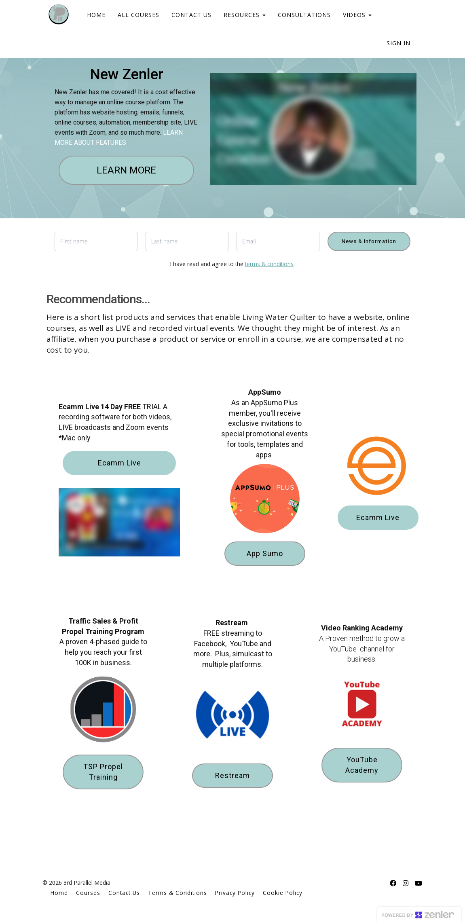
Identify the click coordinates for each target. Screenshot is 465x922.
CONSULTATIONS (298, 15)
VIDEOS (351, 15)
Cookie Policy (282, 893)
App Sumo (265, 553)
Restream (232, 775)
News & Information (369, 241)
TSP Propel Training (103, 771)
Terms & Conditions (177, 893)
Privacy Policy (235, 893)
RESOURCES (239, 15)
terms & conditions (269, 264)
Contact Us (124, 893)
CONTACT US (185, 15)
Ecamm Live (119, 463)
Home (59, 893)
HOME (90, 15)
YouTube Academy (361, 764)
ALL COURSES (132, 15)
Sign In (398, 43)
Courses (88, 893)
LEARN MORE (126, 170)
